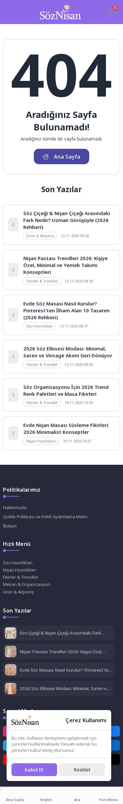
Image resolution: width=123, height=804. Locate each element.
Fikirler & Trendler (20, 577)
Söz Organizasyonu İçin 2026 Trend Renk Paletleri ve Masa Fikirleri (66, 390)
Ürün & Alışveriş (18, 592)
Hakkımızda (14, 507)
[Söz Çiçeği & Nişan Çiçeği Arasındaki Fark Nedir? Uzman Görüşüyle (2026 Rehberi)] (10, 633)
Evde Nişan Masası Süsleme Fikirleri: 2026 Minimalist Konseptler (66, 428)
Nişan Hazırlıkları (19, 570)
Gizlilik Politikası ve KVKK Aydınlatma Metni (45, 517)
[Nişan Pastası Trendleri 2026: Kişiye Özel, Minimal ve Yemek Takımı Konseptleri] (10, 652)
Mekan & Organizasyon (26, 584)
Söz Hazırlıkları (17, 563)
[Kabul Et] (34, 769)
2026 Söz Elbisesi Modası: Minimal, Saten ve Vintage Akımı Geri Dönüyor (67, 352)
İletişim (10, 526)
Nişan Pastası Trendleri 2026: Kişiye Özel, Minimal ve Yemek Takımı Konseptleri (65, 265)
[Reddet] (82, 769)
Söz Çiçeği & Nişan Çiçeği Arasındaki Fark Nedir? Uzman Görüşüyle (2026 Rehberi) (66, 220)
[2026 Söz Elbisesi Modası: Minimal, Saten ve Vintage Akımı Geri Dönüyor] (10, 689)
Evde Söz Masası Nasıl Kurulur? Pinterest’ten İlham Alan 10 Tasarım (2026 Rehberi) (66, 310)
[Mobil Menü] (9, 12)
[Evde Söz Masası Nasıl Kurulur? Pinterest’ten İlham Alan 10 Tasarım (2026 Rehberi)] (10, 670)
